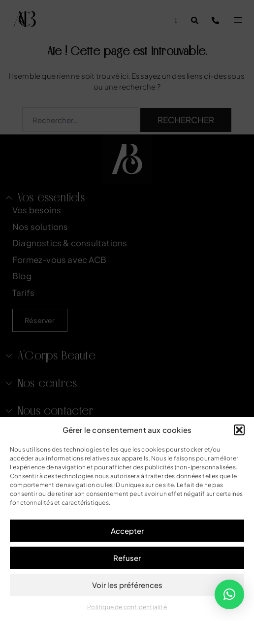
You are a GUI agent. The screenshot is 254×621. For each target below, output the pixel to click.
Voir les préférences (127, 584)
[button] (239, 430)
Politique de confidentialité (127, 607)
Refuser (127, 557)
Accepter (127, 530)
